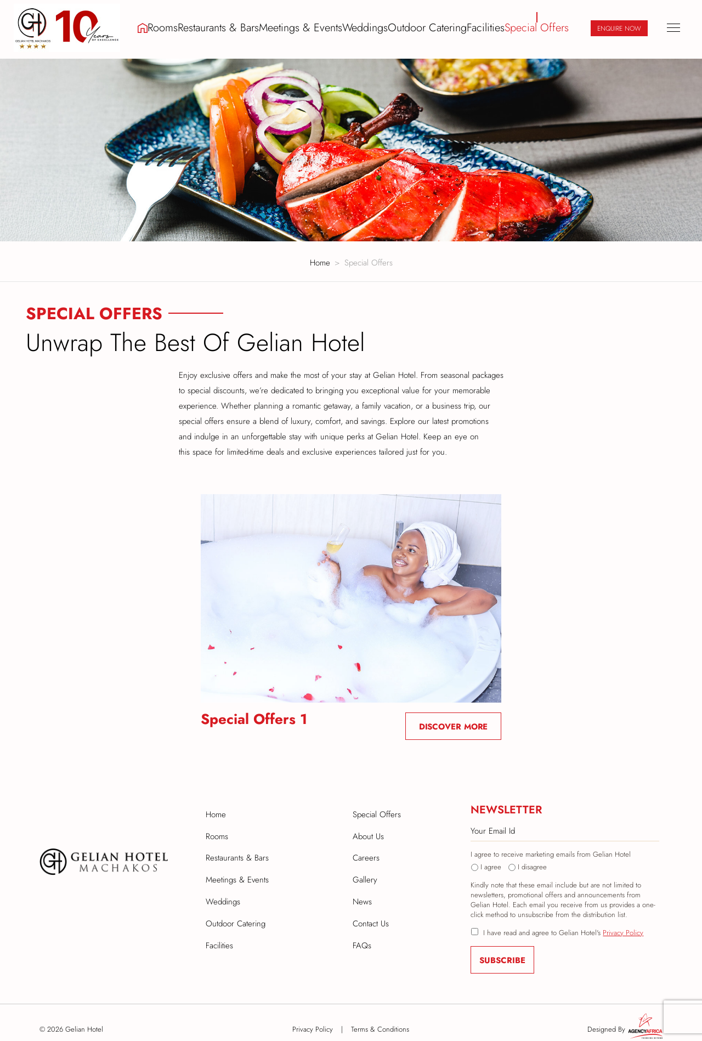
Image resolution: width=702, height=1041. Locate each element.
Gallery (365, 871)
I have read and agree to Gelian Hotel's (563, 928)
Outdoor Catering (430, 27)
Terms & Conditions (380, 1024)
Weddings (370, 27)
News (362, 892)
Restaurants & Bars (231, 27)
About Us (368, 830)
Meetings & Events (307, 27)
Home (320, 258)
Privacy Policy (623, 928)
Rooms (176, 27)
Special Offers (538, 27)
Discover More (453, 722)
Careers (366, 851)
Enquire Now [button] (619, 27)
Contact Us (371, 913)
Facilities (487, 27)
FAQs (362, 934)
